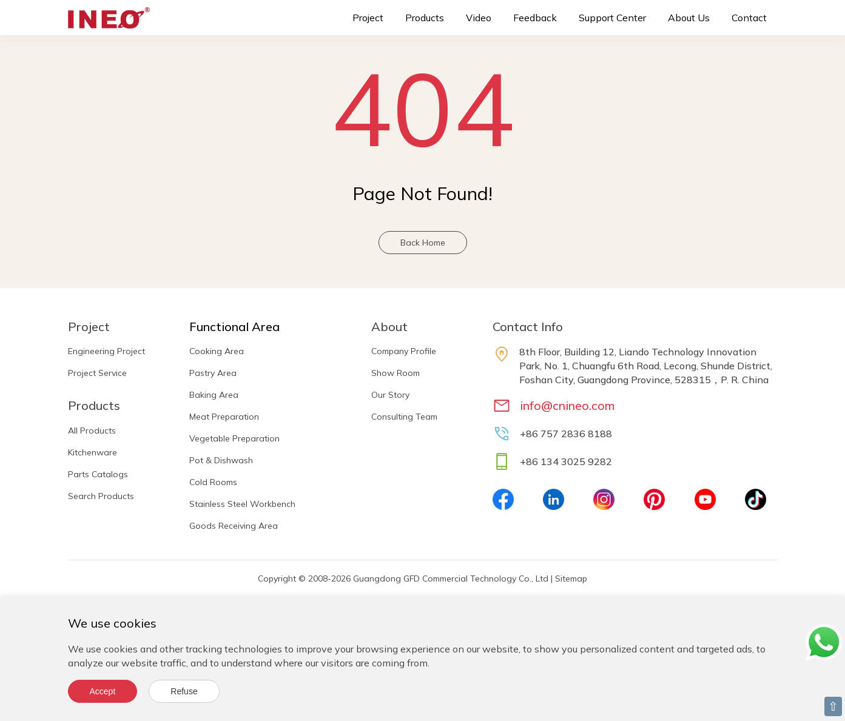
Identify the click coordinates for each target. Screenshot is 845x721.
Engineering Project (106, 351)
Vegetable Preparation (234, 438)
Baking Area (213, 394)
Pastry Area (213, 372)
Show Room (395, 372)
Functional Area (234, 326)
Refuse (183, 691)
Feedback (535, 18)
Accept (103, 691)
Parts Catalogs (98, 474)
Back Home (422, 242)
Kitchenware (92, 452)
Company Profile (403, 351)
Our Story (390, 394)
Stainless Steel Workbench (242, 503)
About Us (689, 18)
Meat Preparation (224, 416)
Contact (749, 18)
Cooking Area (216, 351)
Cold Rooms (213, 482)
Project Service (97, 372)
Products (424, 18)
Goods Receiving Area (233, 525)
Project (367, 18)
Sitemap (571, 578)
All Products (92, 430)
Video (478, 18)
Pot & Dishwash (221, 460)
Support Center (612, 18)
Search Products (101, 496)
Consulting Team (404, 416)
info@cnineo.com (567, 405)
